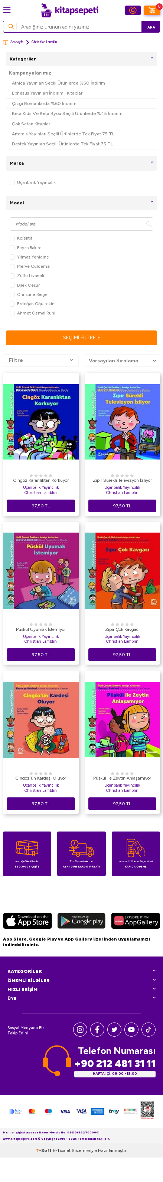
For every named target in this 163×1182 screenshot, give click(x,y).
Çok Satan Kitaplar (31, 123)
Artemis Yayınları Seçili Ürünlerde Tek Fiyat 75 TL (63, 133)
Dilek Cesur (25, 285)
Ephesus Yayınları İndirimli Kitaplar (47, 93)
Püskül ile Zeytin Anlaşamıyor (122, 778)
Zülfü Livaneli (27, 276)
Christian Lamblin (41, 492)
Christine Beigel (29, 294)
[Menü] (7, 9)
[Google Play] (81, 922)
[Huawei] (135, 922)
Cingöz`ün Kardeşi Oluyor (40, 778)
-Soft (44, 1150)
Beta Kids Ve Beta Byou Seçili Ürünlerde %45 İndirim (67, 113)
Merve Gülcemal (30, 266)
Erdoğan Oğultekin (32, 304)
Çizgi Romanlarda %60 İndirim (44, 103)
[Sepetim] (152, 10)
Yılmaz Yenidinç (29, 257)
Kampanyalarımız (30, 73)
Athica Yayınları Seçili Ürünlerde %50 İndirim (58, 83)
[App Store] (27, 922)
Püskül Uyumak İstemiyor (41, 629)
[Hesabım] (133, 10)
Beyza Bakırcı (26, 248)
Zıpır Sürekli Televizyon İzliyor (122, 480)
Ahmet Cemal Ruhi (32, 313)
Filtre (41, 360)
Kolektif (21, 238)
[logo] (69, 10)
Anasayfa (13, 42)
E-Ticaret (62, 1150)
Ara (151, 27)
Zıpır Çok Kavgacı (122, 629)
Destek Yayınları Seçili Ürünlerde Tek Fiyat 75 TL (62, 143)
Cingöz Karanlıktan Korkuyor (41, 480)
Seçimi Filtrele (81, 337)
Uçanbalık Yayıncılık (33, 182)
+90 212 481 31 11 (115, 1063)
